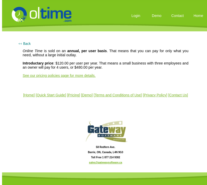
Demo (156, 16)
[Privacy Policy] (155, 95)
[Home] (29, 95)
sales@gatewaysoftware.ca (105, 162)
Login (135, 16)
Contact (177, 16)
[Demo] (87, 95)
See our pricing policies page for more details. (59, 75)
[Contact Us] (178, 95)
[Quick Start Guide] (51, 95)
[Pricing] (73, 95)
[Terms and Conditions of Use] (118, 95)
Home (198, 16)
